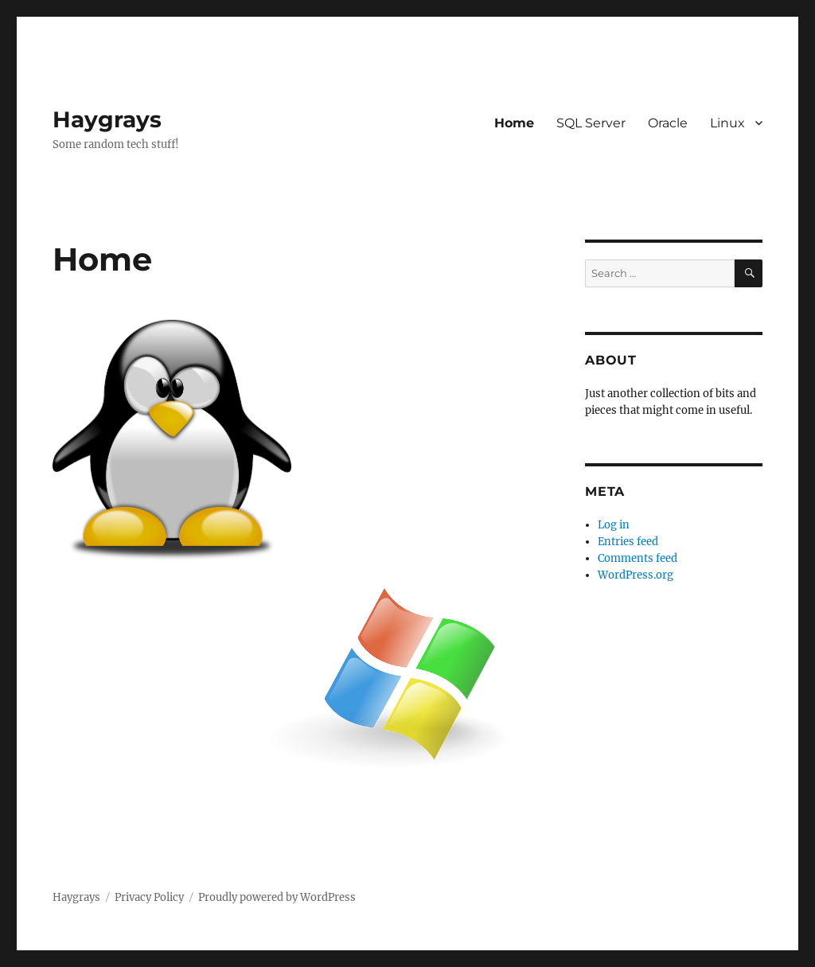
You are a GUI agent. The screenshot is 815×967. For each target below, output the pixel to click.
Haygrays (107, 119)
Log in (614, 525)
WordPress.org (635, 575)
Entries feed (628, 541)
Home (514, 123)
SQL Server (591, 123)
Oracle (668, 123)
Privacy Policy (149, 897)
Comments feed (637, 558)
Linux (727, 123)
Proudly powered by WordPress (277, 897)
